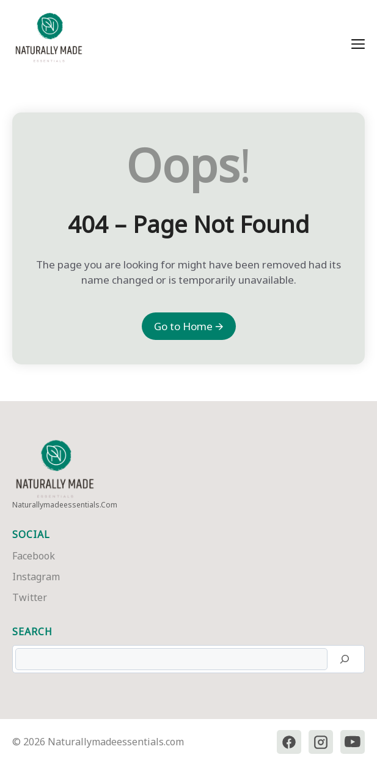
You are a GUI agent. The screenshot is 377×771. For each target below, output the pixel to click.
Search (32, 631)
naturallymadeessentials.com (64, 505)
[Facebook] (289, 742)
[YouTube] (352, 742)
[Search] (345, 659)
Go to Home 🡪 (189, 326)
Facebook (33, 556)
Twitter (29, 597)
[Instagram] (321, 742)
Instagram (36, 576)
